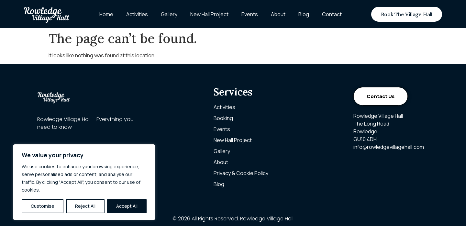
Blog (303, 14)
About (278, 14)
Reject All (85, 206)
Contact (332, 14)
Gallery (169, 14)
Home (106, 14)
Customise (42, 206)
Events (249, 14)
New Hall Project (209, 14)
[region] (84, 182)
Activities (137, 14)
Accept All (127, 206)
